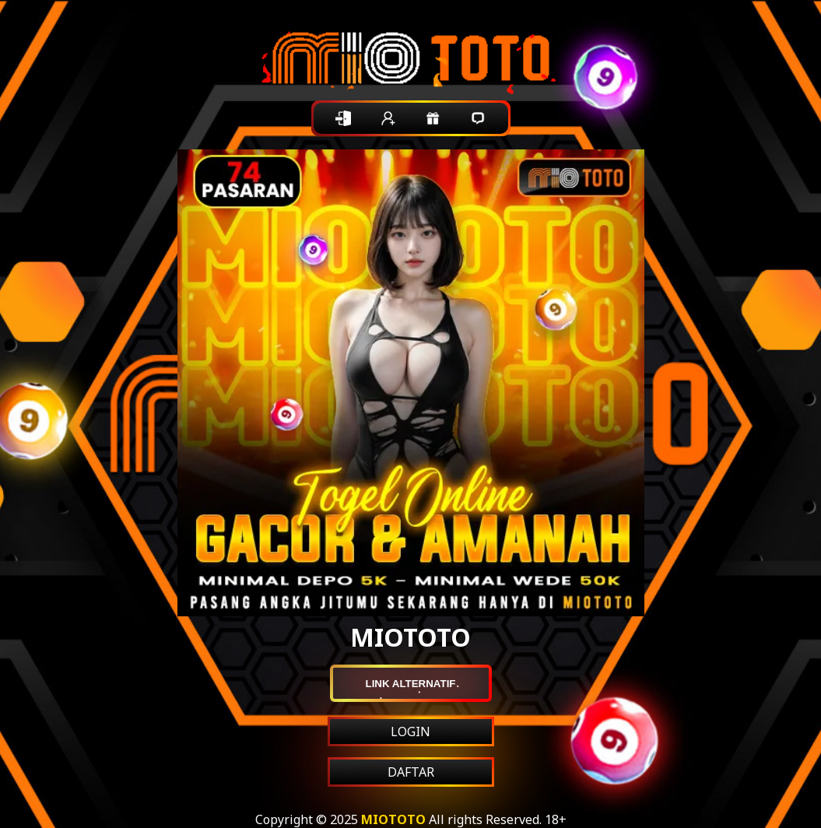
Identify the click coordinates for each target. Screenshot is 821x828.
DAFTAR (411, 772)
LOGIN (410, 731)
